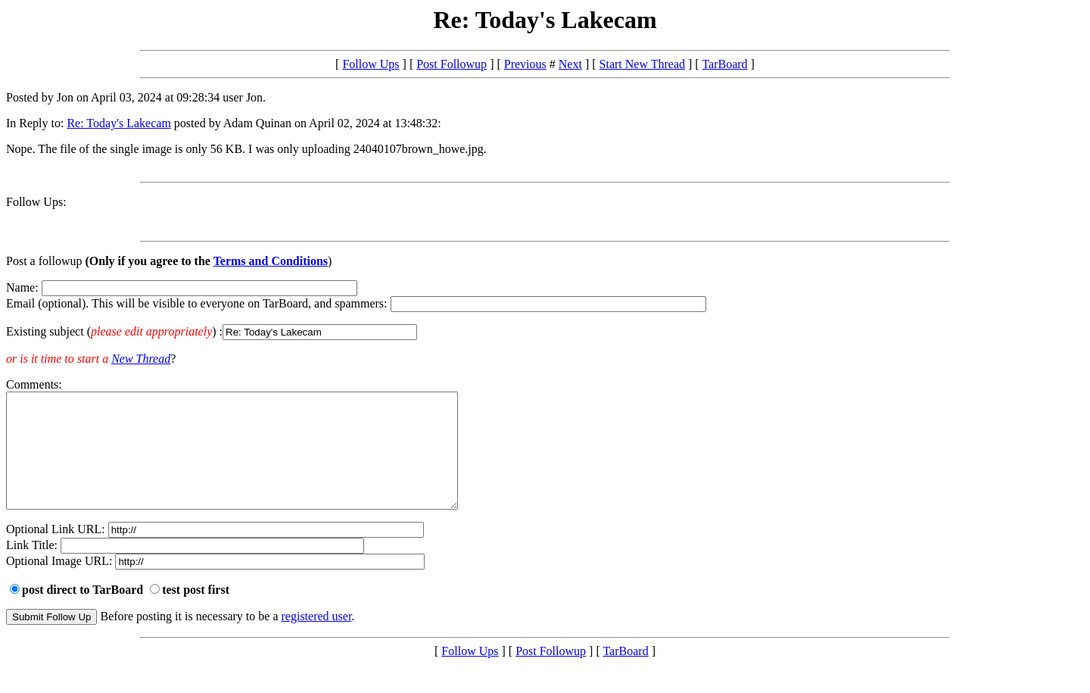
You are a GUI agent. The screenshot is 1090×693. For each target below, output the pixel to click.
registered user (317, 638)
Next (570, 64)
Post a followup (44, 260)
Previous (525, 64)
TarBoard (724, 64)
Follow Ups (370, 64)
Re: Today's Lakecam (118, 123)
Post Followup (451, 64)
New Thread (140, 358)
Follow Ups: (36, 201)
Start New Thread (642, 64)
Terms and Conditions (270, 260)
